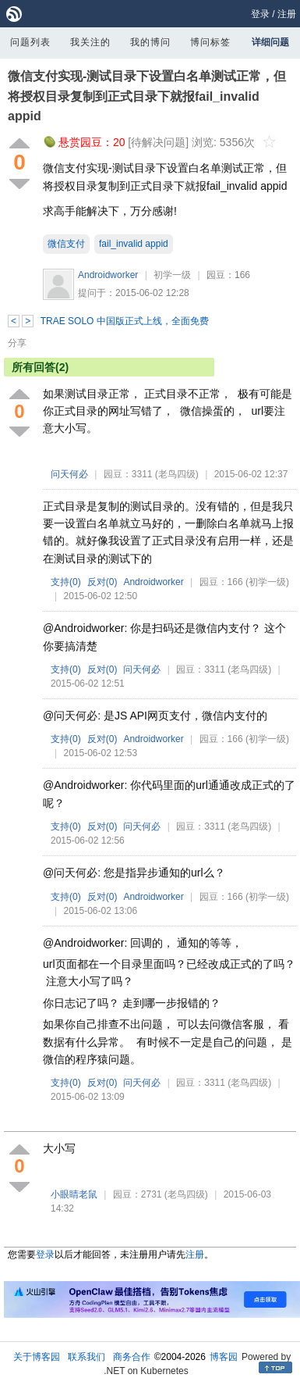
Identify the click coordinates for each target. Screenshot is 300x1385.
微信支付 (66, 243)
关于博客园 (36, 1356)
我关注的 (90, 42)
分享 (17, 342)
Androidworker (108, 275)
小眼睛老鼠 (74, 1194)
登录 (260, 14)
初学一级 (172, 275)
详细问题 (270, 42)
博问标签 (210, 42)
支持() (66, 581)
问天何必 (69, 474)
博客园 (224, 1356)
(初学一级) (267, 581)
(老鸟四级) (177, 474)
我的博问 (150, 42)
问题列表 (30, 42)
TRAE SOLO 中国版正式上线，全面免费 (125, 321)
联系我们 (86, 1356)
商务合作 (131, 1356)
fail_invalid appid (133, 243)
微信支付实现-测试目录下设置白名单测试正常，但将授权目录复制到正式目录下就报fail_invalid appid (147, 96)
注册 (286, 14)
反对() (102, 581)
